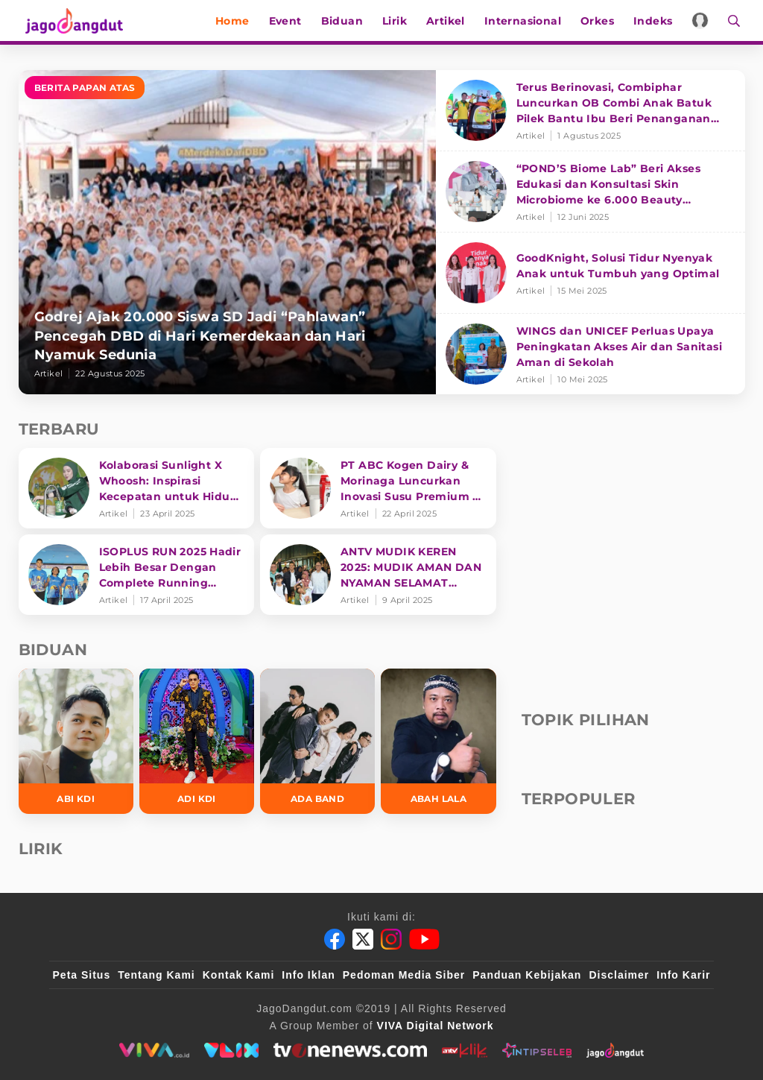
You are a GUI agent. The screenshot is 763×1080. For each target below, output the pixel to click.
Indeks (657, 21)
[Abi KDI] (76, 741)
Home (237, 21)
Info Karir (683, 975)
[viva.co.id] (154, 1050)
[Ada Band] (317, 741)
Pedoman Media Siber (404, 975)
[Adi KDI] (196, 741)
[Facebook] (334, 939)
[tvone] (349, 1050)
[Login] (705, 20)
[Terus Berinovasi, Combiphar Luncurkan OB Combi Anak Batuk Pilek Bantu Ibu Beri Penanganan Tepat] (590, 110)
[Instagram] (391, 939)
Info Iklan (308, 975)
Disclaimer (619, 975)
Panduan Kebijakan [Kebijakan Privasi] (526, 975)
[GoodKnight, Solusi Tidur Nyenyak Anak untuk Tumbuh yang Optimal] (590, 273)
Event (289, 21)
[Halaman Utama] (72, 20)
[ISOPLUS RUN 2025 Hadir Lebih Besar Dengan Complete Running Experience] (137, 574)
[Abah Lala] (438, 741)
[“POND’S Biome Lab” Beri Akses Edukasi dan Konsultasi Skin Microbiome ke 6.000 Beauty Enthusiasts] (590, 192)
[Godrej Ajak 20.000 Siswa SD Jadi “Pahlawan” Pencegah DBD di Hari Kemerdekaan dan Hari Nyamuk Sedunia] (227, 232)
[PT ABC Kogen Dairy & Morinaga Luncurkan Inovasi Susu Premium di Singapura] (378, 488)
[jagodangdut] (615, 1050)
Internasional (527, 21)
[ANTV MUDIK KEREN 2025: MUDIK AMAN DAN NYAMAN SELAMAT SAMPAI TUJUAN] (378, 574)
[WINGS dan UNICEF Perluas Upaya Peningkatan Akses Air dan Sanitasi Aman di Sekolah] (590, 354)
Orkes (601, 21)
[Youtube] (424, 939)
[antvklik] (464, 1050)
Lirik (399, 21)
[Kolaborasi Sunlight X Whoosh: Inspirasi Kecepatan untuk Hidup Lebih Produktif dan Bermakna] (137, 488)
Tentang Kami (156, 975)
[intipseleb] (537, 1050)
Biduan (346, 21)
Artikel (450, 21)
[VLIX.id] (231, 1050)
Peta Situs (82, 975)
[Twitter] (362, 939)
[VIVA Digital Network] (435, 1026)
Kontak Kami (239, 975)
